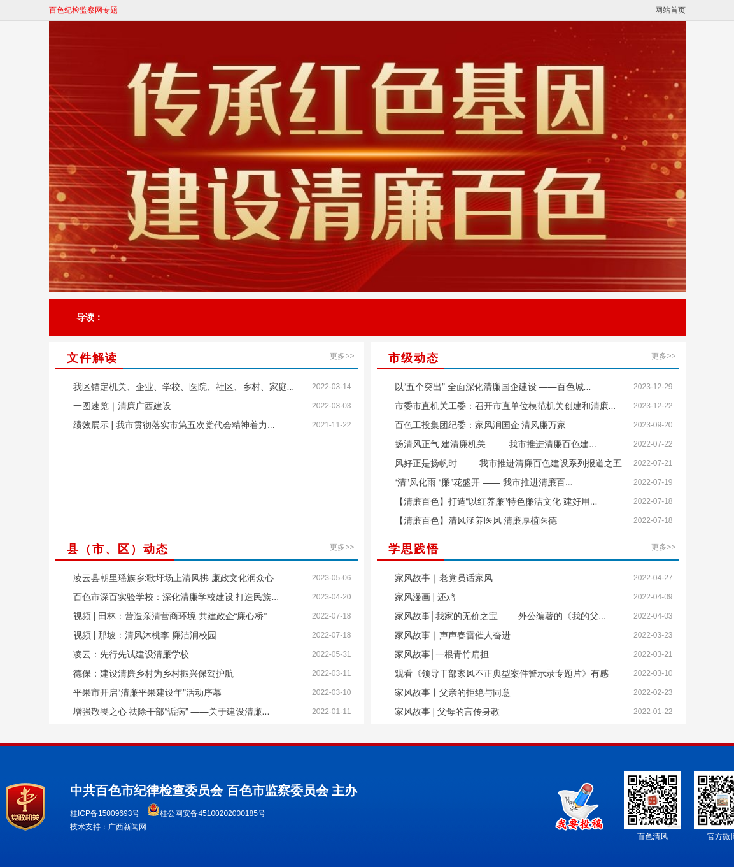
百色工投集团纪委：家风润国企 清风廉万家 (481, 425)
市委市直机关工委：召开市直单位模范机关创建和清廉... (505, 406)
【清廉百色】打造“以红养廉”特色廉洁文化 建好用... (496, 501)
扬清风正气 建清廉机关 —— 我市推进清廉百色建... (495, 444)
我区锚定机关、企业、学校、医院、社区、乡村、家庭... (184, 387)
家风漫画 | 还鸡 (425, 597)
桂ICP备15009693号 (104, 813)
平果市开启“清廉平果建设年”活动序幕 (147, 692)
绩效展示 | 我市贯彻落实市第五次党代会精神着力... (174, 425)
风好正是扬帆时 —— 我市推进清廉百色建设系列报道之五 (509, 463)
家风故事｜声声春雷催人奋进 (453, 635)
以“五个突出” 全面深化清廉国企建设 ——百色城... (493, 387)
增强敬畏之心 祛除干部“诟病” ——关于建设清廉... (171, 711)
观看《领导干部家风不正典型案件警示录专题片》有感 (502, 673)
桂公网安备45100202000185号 (206, 813)
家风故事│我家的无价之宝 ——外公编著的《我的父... (500, 616)
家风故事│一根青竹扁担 (442, 654)
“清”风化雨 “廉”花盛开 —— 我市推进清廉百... (484, 482)
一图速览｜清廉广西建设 (122, 406)
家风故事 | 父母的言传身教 (447, 711)
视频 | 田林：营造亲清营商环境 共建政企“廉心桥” (170, 616)
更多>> (342, 356)
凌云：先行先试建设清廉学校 (131, 654)
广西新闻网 (127, 826)
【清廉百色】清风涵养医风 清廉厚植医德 (476, 520)
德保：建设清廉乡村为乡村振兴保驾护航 (153, 673)
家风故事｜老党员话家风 (444, 578)
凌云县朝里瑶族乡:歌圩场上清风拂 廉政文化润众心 (173, 578)
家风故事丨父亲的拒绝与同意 (453, 692)
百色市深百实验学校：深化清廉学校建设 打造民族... (176, 597)
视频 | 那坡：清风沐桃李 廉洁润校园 (144, 635)
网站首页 (670, 10)
